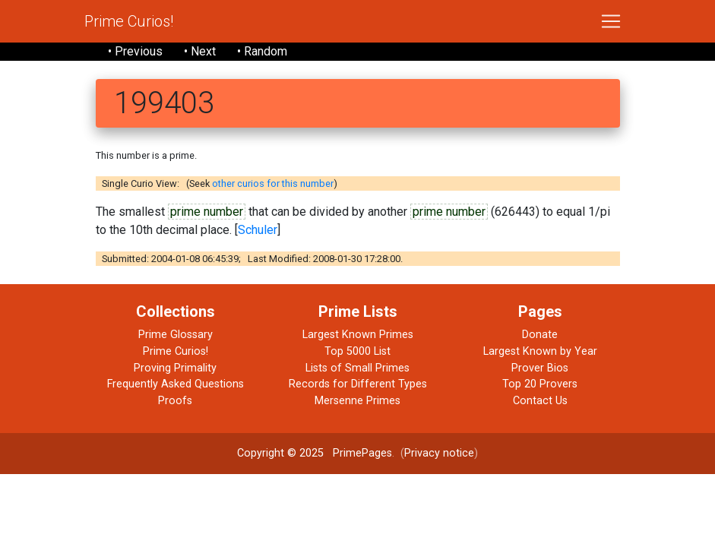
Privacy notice (439, 453)
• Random (262, 51)
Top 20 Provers (539, 384)
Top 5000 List (357, 351)
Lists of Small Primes (357, 368)
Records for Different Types (358, 384)
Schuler (257, 230)
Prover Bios (539, 368)
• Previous (135, 51)
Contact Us (540, 400)
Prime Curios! (128, 21)
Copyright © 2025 (280, 453)
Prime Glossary (175, 334)
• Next (200, 51)
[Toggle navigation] (610, 21)
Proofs (175, 400)
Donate (540, 334)
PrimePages (362, 453)
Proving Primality (175, 368)
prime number (206, 211)
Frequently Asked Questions (175, 384)
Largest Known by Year (540, 351)
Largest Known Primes (357, 334)
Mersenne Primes (357, 400)
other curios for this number (273, 183)
